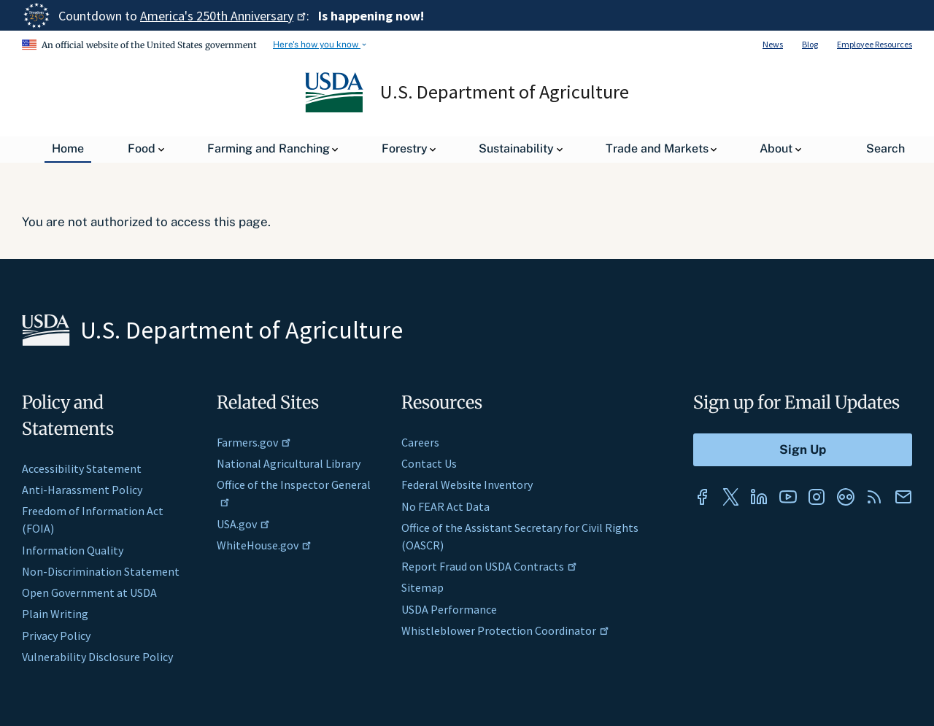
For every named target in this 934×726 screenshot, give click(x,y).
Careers (420, 442)
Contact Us (429, 463)
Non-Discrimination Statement (101, 571)
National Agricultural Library (288, 463)
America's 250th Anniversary (223, 15)
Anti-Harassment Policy (82, 489)
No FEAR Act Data (445, 506)
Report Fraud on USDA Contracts (489, 566)
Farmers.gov (254, 442)
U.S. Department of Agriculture (505, 92)
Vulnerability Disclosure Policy (97, 656)
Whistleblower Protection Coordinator (505, 630)
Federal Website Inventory (467, 484)
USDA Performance (449, 609)
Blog (810, 44)
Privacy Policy (56, 635)
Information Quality (72, 550)
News (773, 44)
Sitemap (422, 587)
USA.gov (243, 524)
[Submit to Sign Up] (802, 449)
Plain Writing (55, 613)
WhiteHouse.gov (264, 545)
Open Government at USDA (89, 592)
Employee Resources (874, 44)
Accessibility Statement (82, 468)
